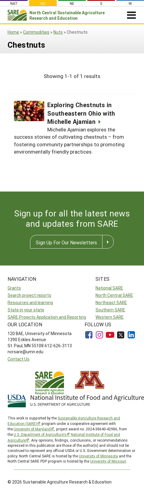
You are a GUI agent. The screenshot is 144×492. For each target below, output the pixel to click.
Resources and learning (30, 302)
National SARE (109, 288)
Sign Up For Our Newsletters (66, 242)
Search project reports (29, 295)
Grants (14, 288)
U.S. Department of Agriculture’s (40, 434)
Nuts (58, 32)
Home (13, 32)
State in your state (26, 310)
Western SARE (109, 317)
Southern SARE (110, 310)
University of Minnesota (98, 455)
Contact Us (18, 359)
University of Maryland (32, 428)
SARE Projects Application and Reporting (47, 317)
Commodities (36, 32)
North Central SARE (114, 295)
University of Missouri (108, 461)
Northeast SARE (111, 302)
